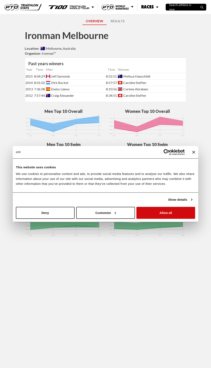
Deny (45, 212)
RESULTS (118, 21)
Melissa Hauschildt (134, 76)
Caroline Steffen (132, 83)
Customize (105, 212)
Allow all (165, 212)
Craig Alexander (60, 95)
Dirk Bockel (57, 83)
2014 (29, 83)
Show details (177, 199)
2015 (29, 76)
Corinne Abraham (133, 89)
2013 (29, 89)
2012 (29, 95)
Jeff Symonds (58, 76)
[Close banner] (193, 152)
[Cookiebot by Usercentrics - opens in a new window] (167, 152)
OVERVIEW (94, 21)
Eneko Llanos (58, 89)
